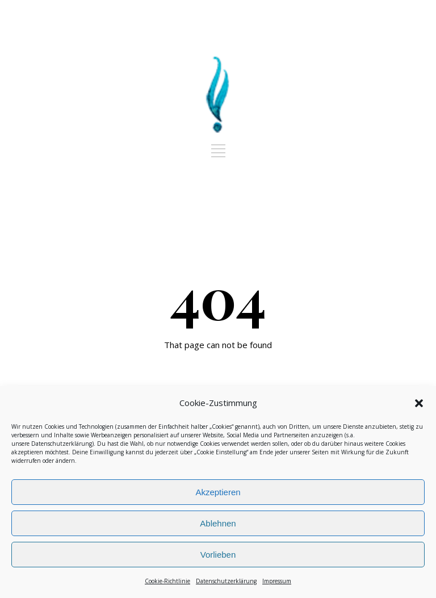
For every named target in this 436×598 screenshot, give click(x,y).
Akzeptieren (217, 492)
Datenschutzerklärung (61, 444)
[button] (419, 403)
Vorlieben (218, 554)
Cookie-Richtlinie (167, 581)
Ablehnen (218, 523)
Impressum (276, 581)
